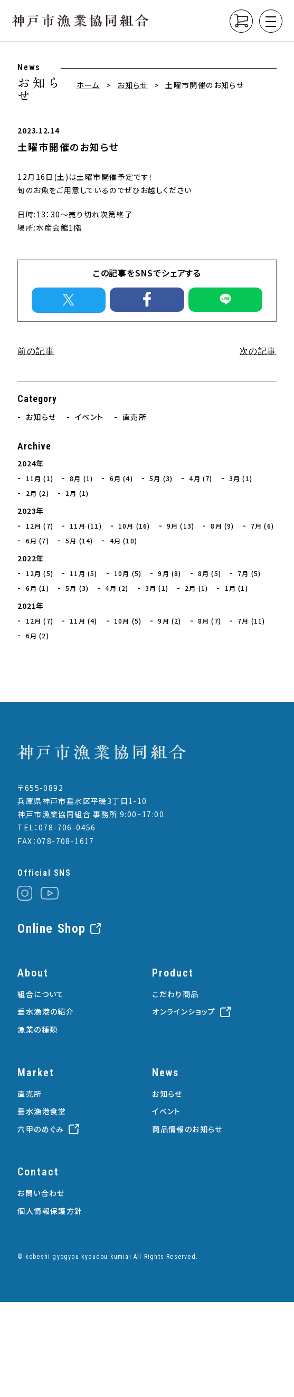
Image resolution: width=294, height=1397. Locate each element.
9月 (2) (169, 620)
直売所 (134, 417)
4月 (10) (123, 540)
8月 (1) (81, 478)
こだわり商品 (175, 994)
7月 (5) (249, 573)
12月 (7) (39, 525)
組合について (40, 994)
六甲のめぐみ (40, 1129)
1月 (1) (77, 493)
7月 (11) (251, 620)
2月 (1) (196, 587)
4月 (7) (200, 478)
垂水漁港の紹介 (45, 1011)
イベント (89, 417)
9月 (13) (180, 525)
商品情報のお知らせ (187, 1129)
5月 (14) (79, 540)
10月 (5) (127, 573)
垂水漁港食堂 (41, 1111)
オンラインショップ (184, 1011)
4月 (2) (116, 587)
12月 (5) (39, 573)
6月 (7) (37, 540)
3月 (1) (240, 478)
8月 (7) (209, 620)
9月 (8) (169, 573)
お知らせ (132, 85)
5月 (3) (161, 478)
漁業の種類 (37, 1029)
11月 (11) (86, 525)
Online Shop (51, 928)
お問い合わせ (40, 1193)
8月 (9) (222, 525)
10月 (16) (134, 525)
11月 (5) (83, 573)
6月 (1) (37, 587)
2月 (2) (37, 493)
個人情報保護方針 (49, 1210)
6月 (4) (121, 478)
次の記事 (258, 351)
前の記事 (35, 351)
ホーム (88, 85)
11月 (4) (83, 620)
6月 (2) (37, 635)
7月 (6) (262, 525)
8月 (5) (209, 573)
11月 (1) (39, 478)
